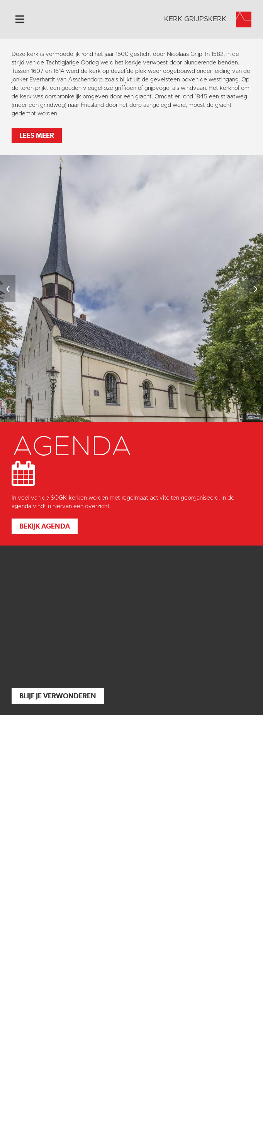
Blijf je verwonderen (57, 696)
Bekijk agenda (44, 526)
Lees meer (36, 135)
